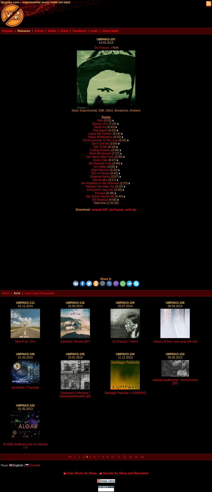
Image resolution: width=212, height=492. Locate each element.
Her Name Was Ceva (100, 156)
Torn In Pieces (100, 173)
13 (130, 456)
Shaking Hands (100, 176)
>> (142, 456)
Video (64, 30)
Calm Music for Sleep (80, 473)
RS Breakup (100, 199)
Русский (33, 465)
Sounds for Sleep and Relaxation (124, 473)
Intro (100, 120)
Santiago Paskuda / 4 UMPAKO (125, 392)
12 (124, 456)
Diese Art (100, 127)
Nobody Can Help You (100, 186)
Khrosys (100, 193)
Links (94, 30)
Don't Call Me (100, 143)
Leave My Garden (100, 133)
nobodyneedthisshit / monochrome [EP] (175, 381)
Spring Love (100, 123)
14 (136, 456)
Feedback (79, 30)
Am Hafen (100, 166)
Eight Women (100, 170)
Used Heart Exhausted (39, 293)
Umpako (7, 30)
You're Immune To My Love (100, 140)
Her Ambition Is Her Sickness (100, 183)
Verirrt (6, 293)
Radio (52, 30)
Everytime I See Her (100, 189)
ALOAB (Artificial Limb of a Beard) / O (25, 446)
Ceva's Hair (100, 160)
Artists (39, 30)
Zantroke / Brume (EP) (75, 341)
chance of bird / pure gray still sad (175, 341)
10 (112, 456)
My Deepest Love (100, 163)
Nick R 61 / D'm (25, 341)
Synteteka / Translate (25, 387)
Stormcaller (100, 179)
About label (110, 30)
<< (70, 456)
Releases (23, 30)
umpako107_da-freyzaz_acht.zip (114, 209)
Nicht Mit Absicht (100, 153)
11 (118, 456)
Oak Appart (100, 130)
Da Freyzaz (101, 47)
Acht (17, 293)
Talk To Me (100, 146)
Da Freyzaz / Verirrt (125, 341)
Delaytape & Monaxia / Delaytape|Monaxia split (75, 394)
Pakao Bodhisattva (100, 137)
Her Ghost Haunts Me (100, 196)
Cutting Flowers (100, 150)
